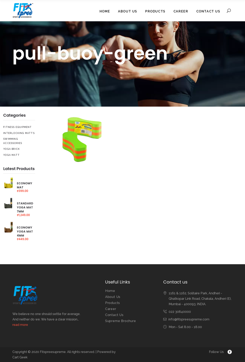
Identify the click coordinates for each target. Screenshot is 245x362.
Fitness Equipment (17, 127)
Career (110, 309)
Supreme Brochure (120, 321)
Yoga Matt (11, 155)
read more (20, 325)
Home (110, 291)
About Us (112, 297)
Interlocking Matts (19, 133)
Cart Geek (19, 357)
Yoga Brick (11, 149)
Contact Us (114, 315)
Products (112, 303)
